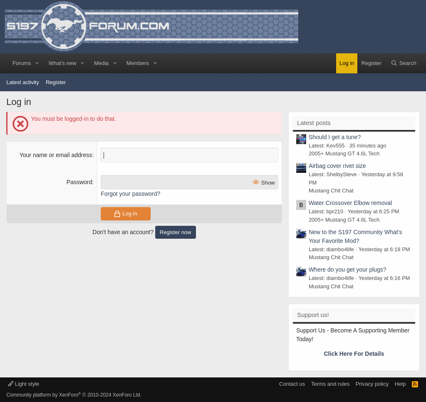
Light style (23, 384)
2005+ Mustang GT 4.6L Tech (344, 153)
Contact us (292, 384)
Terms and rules (330, 384)
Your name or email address (56, 155)
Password (79, 182)
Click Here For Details (354, 353)
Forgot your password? (130, 193)
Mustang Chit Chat (331, 190)
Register (56, 82)
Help (400, 384)
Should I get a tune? (335, 137)
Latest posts (314, 122)
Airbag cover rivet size (337, 165)
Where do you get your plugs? (347, 269)
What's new (63, 63)
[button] (37, 63)
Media (101, 63)
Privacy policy (372, 384)
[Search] (403, 63)
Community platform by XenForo (73, 395)
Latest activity (22, 82)
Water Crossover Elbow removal (350, 203)
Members (137, 63)
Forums (21, 63)
